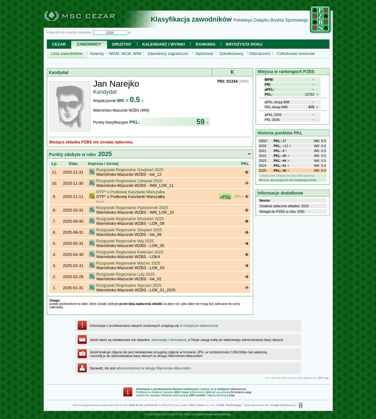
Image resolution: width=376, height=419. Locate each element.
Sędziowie (204, 53)
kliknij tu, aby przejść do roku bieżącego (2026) (288, 180)
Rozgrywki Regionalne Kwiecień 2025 (130, 252)
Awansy (97, 53)
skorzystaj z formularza (169, 340)
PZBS (187, 414)
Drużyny (121, 44)
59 (202, 121)
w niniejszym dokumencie (199, 325)
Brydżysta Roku (244, 44)
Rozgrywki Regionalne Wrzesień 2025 (130, 218)
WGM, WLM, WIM (125, 53)
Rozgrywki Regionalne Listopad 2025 (129, 181)
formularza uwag (241, 392)
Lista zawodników (67, 53)
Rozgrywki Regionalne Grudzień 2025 (130, 169)
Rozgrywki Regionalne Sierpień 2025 (129, 230)
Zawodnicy (89, 44)
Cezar (59, 44)
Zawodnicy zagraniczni (168, 53)
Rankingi (205, 44)
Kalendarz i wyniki (163, 44)
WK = (130, 100)
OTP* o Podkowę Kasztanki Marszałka (130, 192)
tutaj (231, 395)
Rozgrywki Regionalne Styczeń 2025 (129, 285)
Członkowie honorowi (296, 53)
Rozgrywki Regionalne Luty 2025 (125, 274)
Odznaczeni (259, 53)
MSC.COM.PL (170, 414)
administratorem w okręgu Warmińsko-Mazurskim (153, 368)
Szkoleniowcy (231, 53)
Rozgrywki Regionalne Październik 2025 (132, 207)
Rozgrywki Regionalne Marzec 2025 (128, 263)
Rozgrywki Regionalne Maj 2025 (125, 241)
